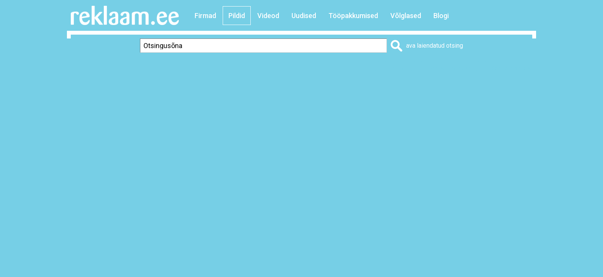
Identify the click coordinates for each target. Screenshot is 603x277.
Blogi (441, 16)
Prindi (398, 68)
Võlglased (405, 16)
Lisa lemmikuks (448, 68)
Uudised (304, 16)
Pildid (236, 16)
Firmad (205, 16)
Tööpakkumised (353, 16)
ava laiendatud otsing (434, 45)
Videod (268, 16)
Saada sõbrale (511, 68)
